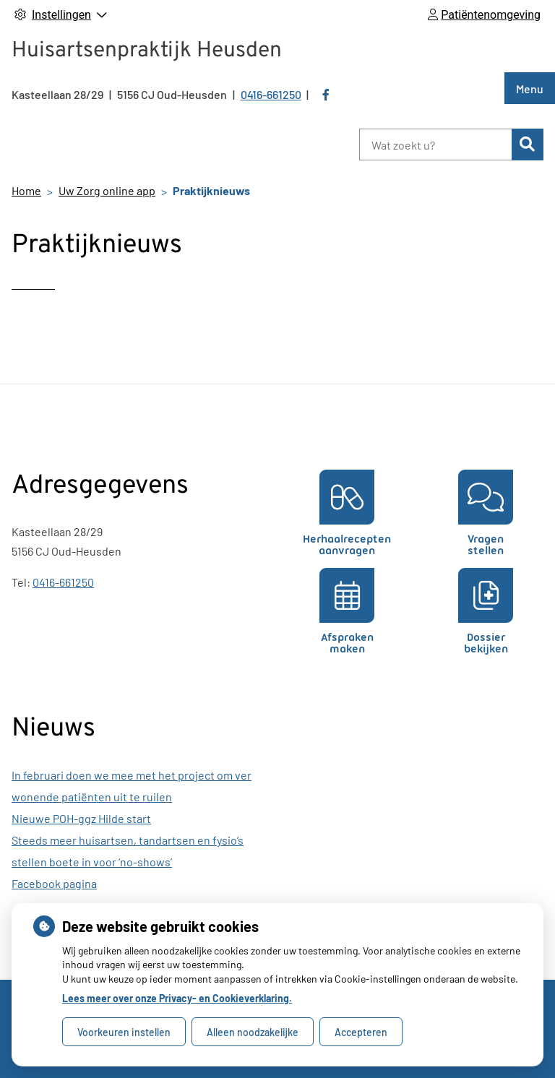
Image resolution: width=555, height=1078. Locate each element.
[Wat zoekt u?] (435, 144)
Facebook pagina (54, 883)
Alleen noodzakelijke (252, 1032)
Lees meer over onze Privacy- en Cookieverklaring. (177, 998)
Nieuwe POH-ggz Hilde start (81, 818)
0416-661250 (63, 582)
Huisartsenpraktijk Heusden (147, 51)
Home (26, 190)
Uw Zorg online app (107, 190)
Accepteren (361, 1032)
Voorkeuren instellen (124, 1032)
